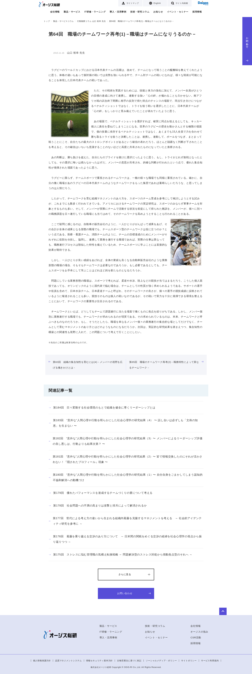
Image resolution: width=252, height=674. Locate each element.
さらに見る (124, 574)
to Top (198, 610)
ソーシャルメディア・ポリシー (161, 660)
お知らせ (158, 11)
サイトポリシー (189, 660)
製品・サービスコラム (63, 21)
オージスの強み (199, 631)
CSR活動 (195, 637)
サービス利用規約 (210, 660)
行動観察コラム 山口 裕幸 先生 (91, 21)
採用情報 (197, 11)
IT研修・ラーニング (95, 11)
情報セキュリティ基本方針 (99, 660)
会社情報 (55, 11)
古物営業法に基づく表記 (129, 660)
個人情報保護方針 (42, 660)
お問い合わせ (247, 48)
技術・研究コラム (139, 11)
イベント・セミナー (177, 11)
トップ (47, 21)
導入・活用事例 (118, 11)
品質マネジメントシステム (68, 660)
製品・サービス (72, 11)
